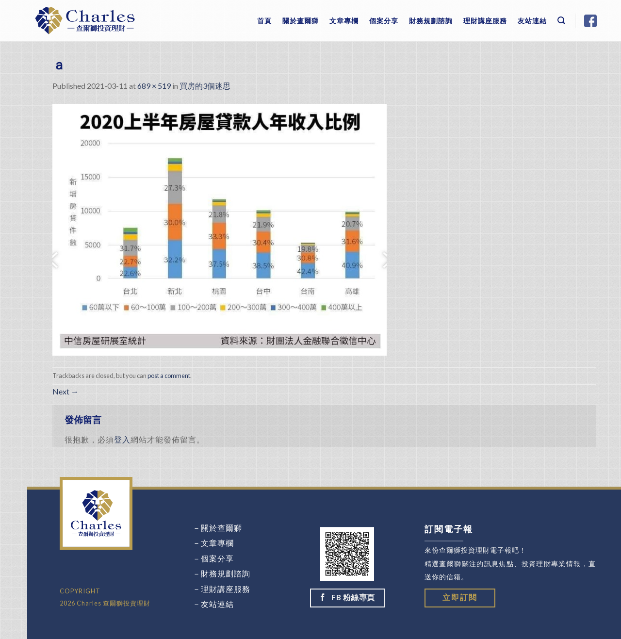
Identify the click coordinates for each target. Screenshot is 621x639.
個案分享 (383, 20)
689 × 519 (154, 85)
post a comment (168, 375)
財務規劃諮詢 (431, 20)
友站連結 (532, 20)
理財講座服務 (485, 20)
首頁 (264, 20)
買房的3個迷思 (205, 85)
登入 (122, 439)
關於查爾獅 (300, 20)
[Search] (561, 20)
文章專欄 (344, 20)
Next (65, 391)
